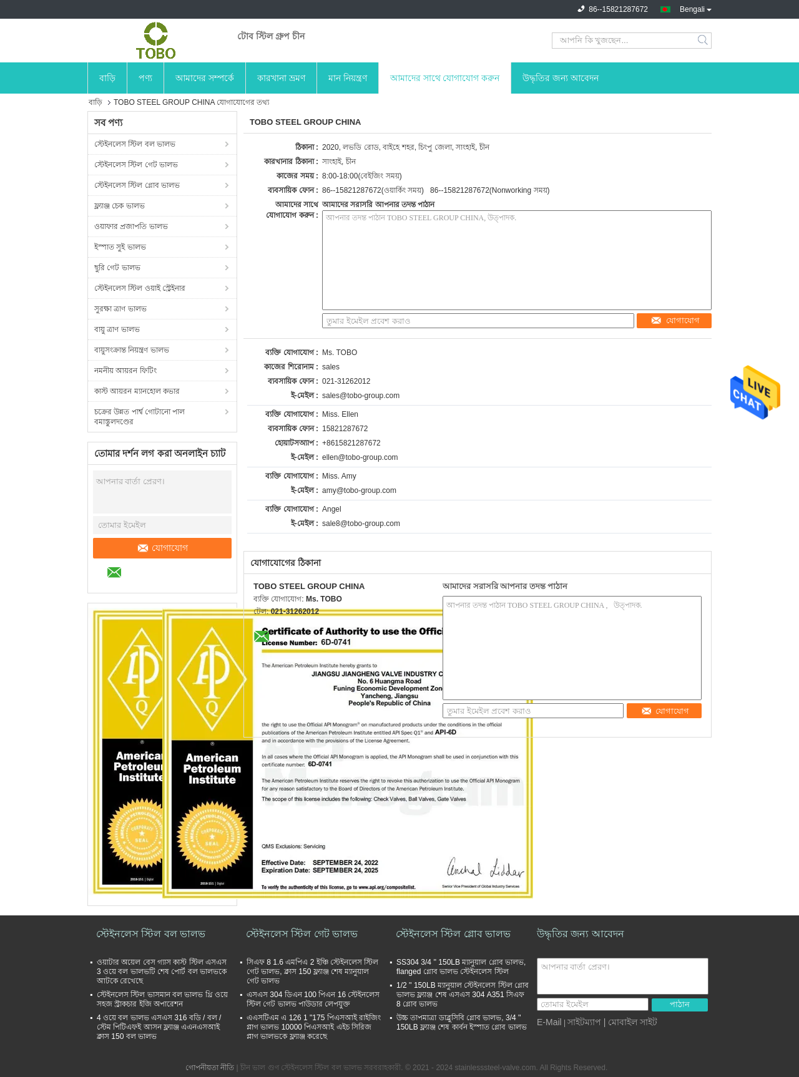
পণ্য (145, 78)
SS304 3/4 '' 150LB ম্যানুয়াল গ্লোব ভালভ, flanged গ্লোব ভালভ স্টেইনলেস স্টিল (461, 967)
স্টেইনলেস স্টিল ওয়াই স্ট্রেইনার (139, 288)
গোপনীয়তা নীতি (209, 1067)
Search (704, 40)
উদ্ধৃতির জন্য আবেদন (560, 78)
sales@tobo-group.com (361, 395)
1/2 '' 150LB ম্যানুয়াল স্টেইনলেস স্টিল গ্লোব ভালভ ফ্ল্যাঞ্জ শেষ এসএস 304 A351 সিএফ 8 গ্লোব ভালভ (462, 994)
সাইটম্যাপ (584, 1022)
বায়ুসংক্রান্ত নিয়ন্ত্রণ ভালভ (131, 350)
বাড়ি (107, 78)
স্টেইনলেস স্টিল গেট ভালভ (136, 164)
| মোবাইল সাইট (630, 1022)
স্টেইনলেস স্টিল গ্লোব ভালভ (137, 185)
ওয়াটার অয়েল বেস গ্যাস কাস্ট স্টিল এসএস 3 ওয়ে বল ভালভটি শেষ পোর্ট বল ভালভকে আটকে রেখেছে (162, 971)
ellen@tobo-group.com (360, 457)
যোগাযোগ (162, 548)
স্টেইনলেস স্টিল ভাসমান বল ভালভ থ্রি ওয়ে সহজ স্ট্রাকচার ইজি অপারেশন (162, 999)
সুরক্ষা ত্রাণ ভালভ (120, 309)
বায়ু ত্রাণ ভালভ (117, 329)
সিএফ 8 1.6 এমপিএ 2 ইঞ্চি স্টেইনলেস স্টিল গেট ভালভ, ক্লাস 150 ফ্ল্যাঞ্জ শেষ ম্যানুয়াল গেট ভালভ (312, 971)
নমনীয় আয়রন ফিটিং (125, 370)
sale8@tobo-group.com (361, 523)
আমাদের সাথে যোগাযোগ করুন (445, 78)
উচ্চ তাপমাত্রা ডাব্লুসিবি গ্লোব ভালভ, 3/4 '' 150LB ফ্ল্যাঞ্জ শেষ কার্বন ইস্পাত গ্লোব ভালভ (461, 1022)
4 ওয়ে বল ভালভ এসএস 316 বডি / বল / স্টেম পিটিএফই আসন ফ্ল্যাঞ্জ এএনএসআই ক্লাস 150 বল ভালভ (159, 1027)
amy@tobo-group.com (359, 490)
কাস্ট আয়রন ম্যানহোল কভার (137, 391)
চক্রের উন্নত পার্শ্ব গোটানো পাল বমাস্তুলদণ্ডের (139, 416)
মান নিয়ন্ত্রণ (347, 78)
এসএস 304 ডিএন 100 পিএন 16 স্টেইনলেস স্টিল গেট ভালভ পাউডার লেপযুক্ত (313, 999)
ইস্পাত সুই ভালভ (120, 247)
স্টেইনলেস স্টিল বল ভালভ (134, 144)
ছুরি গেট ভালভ (117, 267)
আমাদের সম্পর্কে (204, 78)
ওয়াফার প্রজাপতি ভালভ (131, 226)
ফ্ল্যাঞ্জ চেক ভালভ (119, 206)
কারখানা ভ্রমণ (281, 78)
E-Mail (549, 1022)
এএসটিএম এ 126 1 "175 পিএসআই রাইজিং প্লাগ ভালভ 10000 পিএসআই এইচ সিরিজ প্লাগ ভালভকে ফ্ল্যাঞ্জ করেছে (314, 1027)
